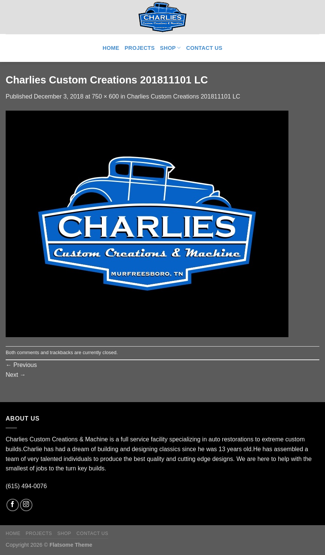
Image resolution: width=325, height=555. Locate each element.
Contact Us (204, 48)
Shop (170, 47)
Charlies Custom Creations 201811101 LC (184, 96)
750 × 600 (105, 96)
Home (111, 48)
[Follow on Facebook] (12, 505)
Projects (139, 48)
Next (16, 375)
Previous (21, 365)
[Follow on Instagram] (26, 505)
